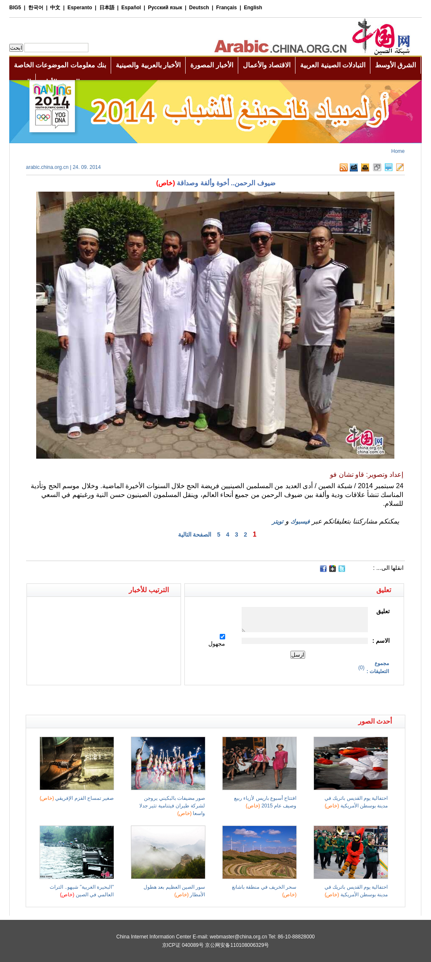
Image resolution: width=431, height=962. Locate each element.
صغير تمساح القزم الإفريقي (77, 798)
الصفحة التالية (195, 534)
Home (397, 151)
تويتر (277, 521)
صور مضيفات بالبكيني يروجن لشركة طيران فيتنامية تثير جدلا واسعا (172, 805)
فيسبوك (300, 521)
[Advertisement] (121, 700)
